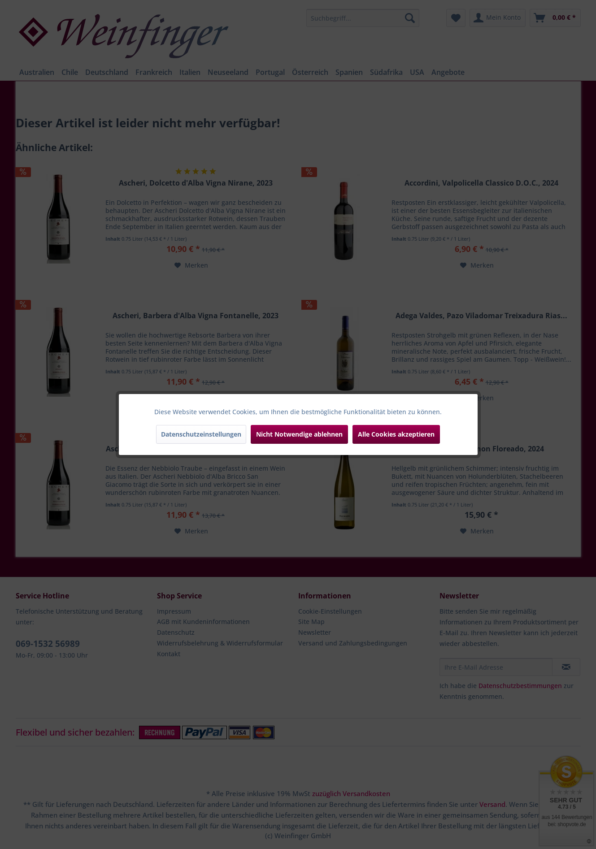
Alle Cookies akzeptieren (396, 434)
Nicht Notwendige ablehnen (299, 434)
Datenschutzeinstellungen (201, 434)
